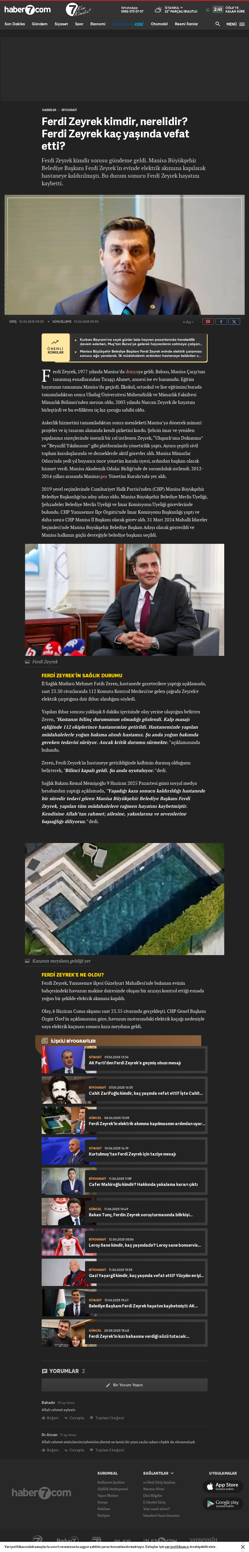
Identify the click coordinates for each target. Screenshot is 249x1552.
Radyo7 (67, 1541)
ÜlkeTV (122, 1541)
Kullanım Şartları (111, 1482)
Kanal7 (37, 1541)
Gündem (40, 24)
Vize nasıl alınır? (156, 1508)
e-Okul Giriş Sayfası (159, 1482)
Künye (103, 1502)
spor (103, 476)
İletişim (104, 1515)
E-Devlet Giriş (154, 1502)
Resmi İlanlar (186, 24)
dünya (132, 371)
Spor (79, 24)
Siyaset (61, 24)
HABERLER (49, 110)
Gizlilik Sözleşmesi (113, 1488)
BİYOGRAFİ (69, 110)
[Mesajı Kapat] (243, 1547)
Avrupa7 (96, 1541)
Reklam (104, 1508)
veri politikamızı (177, 1547)
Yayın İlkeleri (108, 1495)
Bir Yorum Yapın (124, 1385)
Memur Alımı (153, 1488)
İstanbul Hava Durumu (161, 1515)
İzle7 (160, 1541)
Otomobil (159, 24)
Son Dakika (15, 24)
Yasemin (204, 1541)
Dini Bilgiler (152, 1495)
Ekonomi (97, 24)
